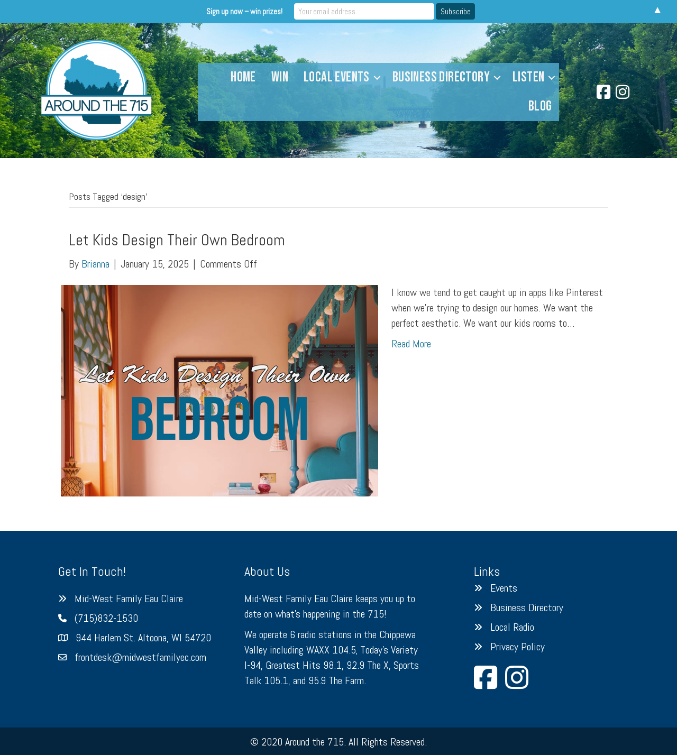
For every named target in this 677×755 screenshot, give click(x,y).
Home (243, 77)
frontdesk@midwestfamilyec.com (140, 657)
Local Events (337, 77)
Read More (411, 344)
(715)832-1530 (106, 618)
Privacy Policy (517, 646)
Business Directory (441, 77)
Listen (528, 77)
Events (503, 588)
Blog (540, 106)
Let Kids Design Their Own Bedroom (177, 240)
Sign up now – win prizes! (251, 11)
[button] (377, 77)
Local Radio (512, 627)
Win (279, 77)
